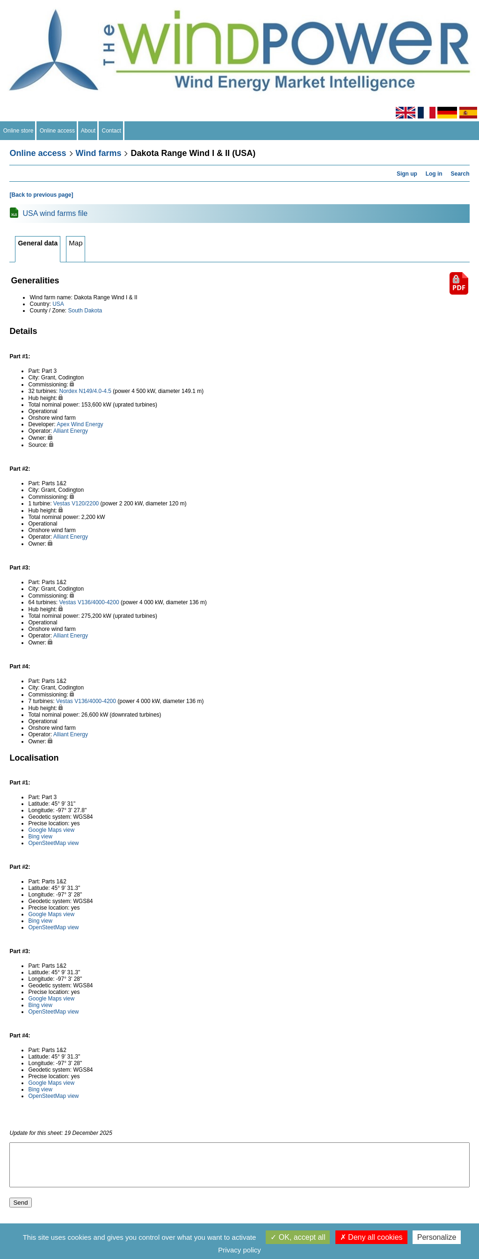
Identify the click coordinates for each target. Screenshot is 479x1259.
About (88, 130)
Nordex (68, 391)
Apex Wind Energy (80, 424)
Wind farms (99, 153)
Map (75, 243)
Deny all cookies (371, 1237)
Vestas (61, 503)
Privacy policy (239, 1250)
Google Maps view (51, 830)
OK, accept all (297, 1237)
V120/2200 (85, 503)
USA (58, 304)
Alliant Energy (70, 431)
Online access (57, 130)
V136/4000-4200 (98, 602)
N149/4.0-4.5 (95, 391)
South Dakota (85, 310)
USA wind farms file (54, 213)
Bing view (40, 836)
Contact (111, 130)
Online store (18, 130)
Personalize (437, 1237)
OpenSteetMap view (53, 843)
